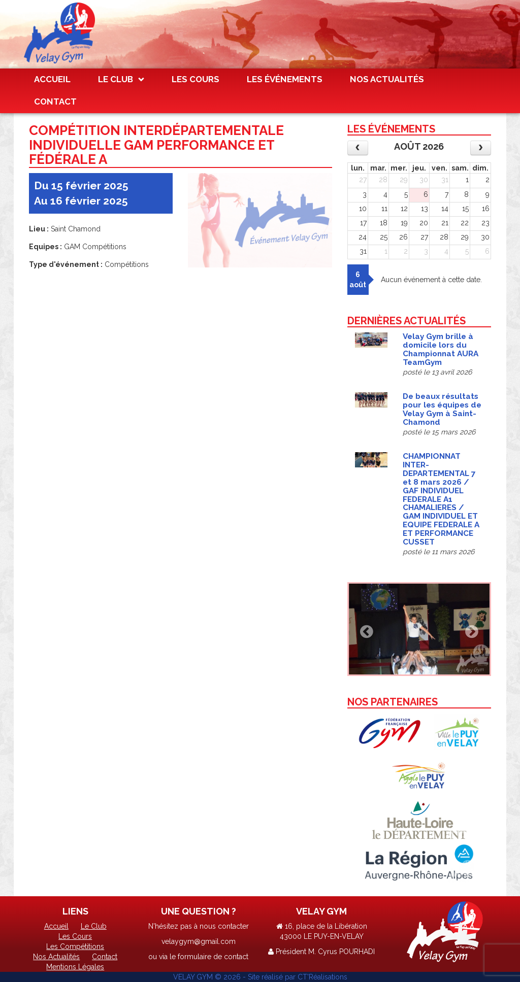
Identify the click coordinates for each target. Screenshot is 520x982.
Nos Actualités (387, 79)
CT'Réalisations (322, 977)
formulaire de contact (213, 957)
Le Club (115, 79)
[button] (364, 629)
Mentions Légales (75, 967)
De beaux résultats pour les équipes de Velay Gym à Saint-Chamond (442, 409)
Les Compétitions (75, 946)
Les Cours (195, 79)
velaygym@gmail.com (198, 941)
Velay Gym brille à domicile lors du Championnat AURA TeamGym (440, 349)
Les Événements (284, 79)
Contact (55, 101)
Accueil (52, 79)
